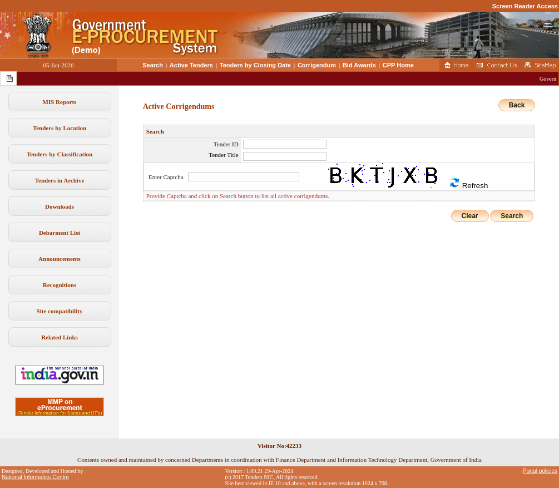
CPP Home (398, 65)
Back (517, 105)
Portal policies (540, 471)
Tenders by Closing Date (255, 65)
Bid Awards (359, 65)
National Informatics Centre (35, 477)
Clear (470, 216)
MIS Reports (60, 101)
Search (152, 65)
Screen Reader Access (525, 6)
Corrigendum (317, 65)
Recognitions (60, 285)
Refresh (468, 183)
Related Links (59, 337)
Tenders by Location (59, 128)
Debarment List (59, 232)
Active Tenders (191, 65)
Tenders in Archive (60, 180)
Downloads (59, 206)
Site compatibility (60, 311)
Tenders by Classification (59, 154)
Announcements (59, 258)
